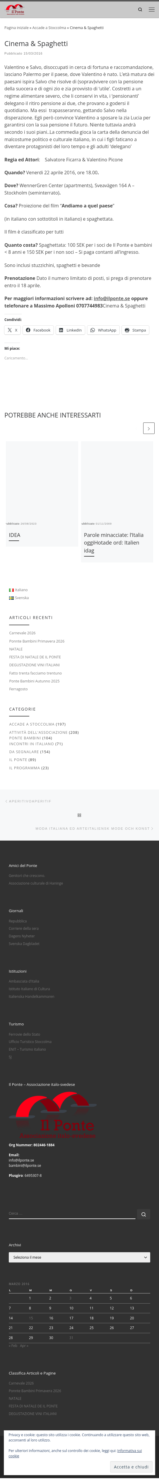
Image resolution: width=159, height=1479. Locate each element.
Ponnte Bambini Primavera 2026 (36, 641)
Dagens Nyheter (22, 936)
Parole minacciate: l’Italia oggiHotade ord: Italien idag (114, 542)
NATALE (16, 649)
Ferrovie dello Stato (24, 1034)
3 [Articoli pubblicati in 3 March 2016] (70, 1299)
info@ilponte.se (112, 298)
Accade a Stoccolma (49, 27)
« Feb (13, 1346)
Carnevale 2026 (22, 633)
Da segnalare (24, 751)
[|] (14, 9)
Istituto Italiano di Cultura (29, 989)
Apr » (24, 1346)
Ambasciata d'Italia (24, 982)
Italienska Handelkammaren (31, 997)
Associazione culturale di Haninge (36, 884)
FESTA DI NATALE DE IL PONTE (35, 657)
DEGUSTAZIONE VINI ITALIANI (34, 665)
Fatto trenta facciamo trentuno (35, 673)
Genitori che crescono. (27, 876)
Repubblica (18, 921)
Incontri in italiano (31, 743)
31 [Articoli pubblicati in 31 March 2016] (71, 1338)
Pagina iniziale (16, 27)
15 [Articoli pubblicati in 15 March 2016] (31, 1318)
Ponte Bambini (25, 738)
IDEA (14, 534)
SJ (10, 1057)
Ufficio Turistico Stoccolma (30, 1042)
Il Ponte (18, 760)
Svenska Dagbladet (24, 944)
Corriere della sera (24, 929)
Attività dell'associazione (38, 732)
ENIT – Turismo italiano (27, 1050)
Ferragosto (18, 689)
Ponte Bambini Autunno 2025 (34, 681)
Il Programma (24, 767)
